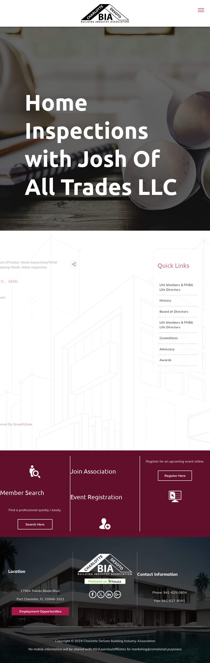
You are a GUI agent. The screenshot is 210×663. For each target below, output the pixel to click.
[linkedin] (109, 595)
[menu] (201, 10)
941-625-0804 (175, 592)
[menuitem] (178, 287)
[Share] (38, 264)
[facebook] (92, 595)
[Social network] (117, 595)
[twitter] (101, 595)
